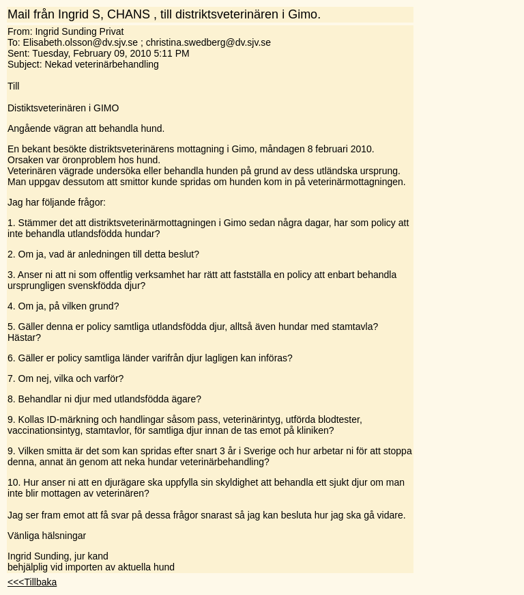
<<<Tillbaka (32, 582)
